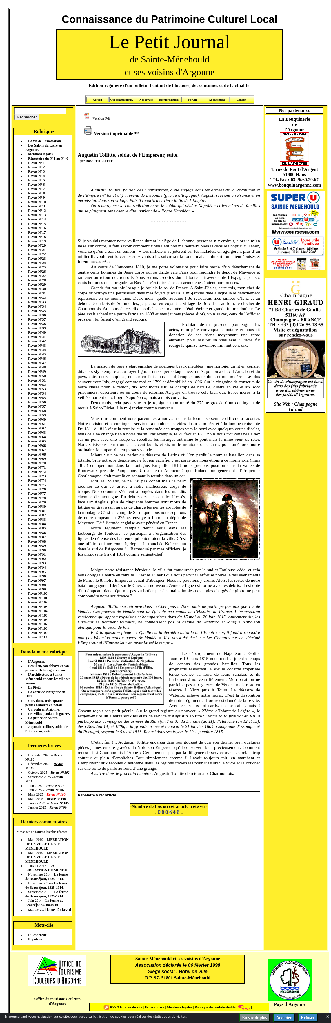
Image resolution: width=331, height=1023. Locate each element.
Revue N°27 (37, 276)
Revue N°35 (37, 311)
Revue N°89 (37, 546)
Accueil (97, 99)
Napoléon (35, 939)
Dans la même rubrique (44, 651)
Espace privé (154, 1007)
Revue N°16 (37, 228)
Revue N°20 (37, 245)
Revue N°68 (37, 454)
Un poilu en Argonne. (44, 709)
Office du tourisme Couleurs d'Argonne (57, 1001)
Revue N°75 (37, 485)
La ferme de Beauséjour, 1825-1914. (46, 876)
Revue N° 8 (36, 193)
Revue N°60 (37, 419)
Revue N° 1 (36, 163)
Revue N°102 (37, 602)
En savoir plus (254, 1017)
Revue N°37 (37, 319)
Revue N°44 (37, 350)
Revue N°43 (37, 346)
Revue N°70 (37, 463)
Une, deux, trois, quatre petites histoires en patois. (44, 703)
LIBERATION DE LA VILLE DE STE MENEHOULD (46, 844)
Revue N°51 (37, 380)
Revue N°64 (37, 437)
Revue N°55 (37, 398)
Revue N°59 (37, 415)
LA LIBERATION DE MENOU (46, 868)
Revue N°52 (37, 385)
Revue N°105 (37, 615)
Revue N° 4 (36, 176)
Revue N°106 (37, 620)
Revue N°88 (37, 541)
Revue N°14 (37, 219)
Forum (192, 99)
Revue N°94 (37, 567)
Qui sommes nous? (121, 99)
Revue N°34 (37, 306)
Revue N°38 (37, 324)
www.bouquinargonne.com (294, 184)
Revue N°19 (37, 241)
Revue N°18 (37, 237)
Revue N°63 (37, 433)
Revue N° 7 (36, 189)
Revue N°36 (37, 315)
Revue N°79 (37, 502)
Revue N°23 (37, 258)
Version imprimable (108, 133)
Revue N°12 (37, 211)
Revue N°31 (37, 293)
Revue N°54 (37, 393)
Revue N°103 (37, 607)
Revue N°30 (37, 289)
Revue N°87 (37, 537)
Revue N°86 (37, 533)
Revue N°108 (37, 628)
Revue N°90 (37, 550)
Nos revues (146, 99)
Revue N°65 (37, 441)
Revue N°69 (37, 459)
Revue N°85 (37, 528)
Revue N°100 (37, 594)
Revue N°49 (37, 372)
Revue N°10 (37, 202)
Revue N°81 (37, 511)
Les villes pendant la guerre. (49, 714)
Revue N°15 (37, 224)
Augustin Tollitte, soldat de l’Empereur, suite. (46, 729)
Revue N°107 (37, 624)
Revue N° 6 (36, 184)
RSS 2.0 (113, 1007)
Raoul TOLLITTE (99, 161)
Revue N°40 (37, 332)
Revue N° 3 (36, 171)
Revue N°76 (37, 489)
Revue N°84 (37, 524)
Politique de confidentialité (214, 1007)
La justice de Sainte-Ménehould (41, 720)
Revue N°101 (37, 598)
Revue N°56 (37, 402)
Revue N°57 (37, 406)
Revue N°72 (37, 472)
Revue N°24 (37, 263)
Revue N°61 (37, 424)
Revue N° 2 (36, 167)
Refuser (307, 1017)
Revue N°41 (37, 337)
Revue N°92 (37, 559)
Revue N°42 (37, 341)
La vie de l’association (44, 141)
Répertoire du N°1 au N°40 (48, 158)
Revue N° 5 (36, 180)
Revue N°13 (37, 215)
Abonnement (217, 99)
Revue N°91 (37, 554)
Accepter (284, 1017)
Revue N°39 (37, 328)
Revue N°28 (37, 280)
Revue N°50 (37, 376)
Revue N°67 (37, 450)
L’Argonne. (36, 661)
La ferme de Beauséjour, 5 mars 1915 (44, 903)
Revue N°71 (37, 467)
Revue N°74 (37, 480)
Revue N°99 (37, 589)
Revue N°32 (37, 298)
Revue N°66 (37, 446)
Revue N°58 (37, 411)
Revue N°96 (37, 576)
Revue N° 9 (36, 198)
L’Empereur (37, 935)
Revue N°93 (37, 563)
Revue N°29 (37, 285)
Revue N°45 (37, 354)
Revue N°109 (37, 633)
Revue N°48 (37, 367)
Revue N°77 (37, 493)
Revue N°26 (37, 272)
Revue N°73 (37, 476)
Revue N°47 (37, 363)
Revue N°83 (37, 520)
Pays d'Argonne (290, 1004)
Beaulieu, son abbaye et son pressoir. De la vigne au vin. (47, 668)
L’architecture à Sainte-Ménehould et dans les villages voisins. (47, 679)
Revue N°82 (37, 515)
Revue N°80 (37, 507)
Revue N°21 (37, 250)
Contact (241, 99)
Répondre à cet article (97, 795)
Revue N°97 (37, 581)
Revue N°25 (37, 267)
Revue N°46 (37, 359)
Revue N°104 (37, 611)
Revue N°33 (37, 302)
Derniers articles (169, 99)
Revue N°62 (37, 428)
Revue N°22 (37, 254)
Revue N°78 (37, 498)
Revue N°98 (37, 585)
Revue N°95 (37, 572)
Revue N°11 (37, 206)
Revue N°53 (37, 389)
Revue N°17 (37, 232)
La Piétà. (34, 688)
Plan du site (133, 1007)
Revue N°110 (37, 637)
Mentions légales (40, 154)
